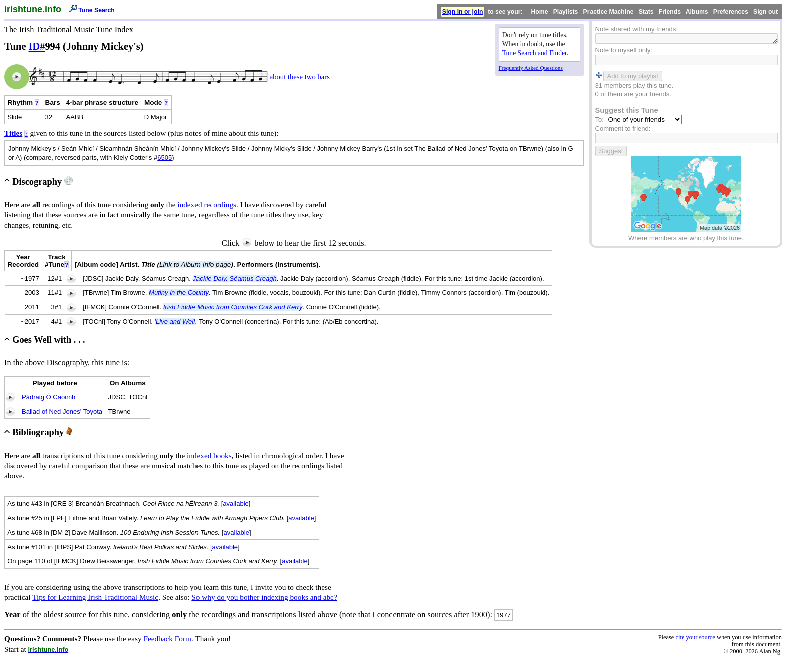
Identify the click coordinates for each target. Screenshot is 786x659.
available (236, 503)
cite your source (695, 637)
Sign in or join (462, 11)
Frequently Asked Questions (531, 68)
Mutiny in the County (179, 292)
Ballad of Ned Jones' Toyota (62, 411)
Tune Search (96, 10)
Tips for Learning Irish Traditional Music (95, 597)
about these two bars (299, 77)
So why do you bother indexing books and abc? (264, 597)
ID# (37, 46)
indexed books (209, 455)
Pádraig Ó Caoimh (48, 397)
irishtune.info (32, 9)
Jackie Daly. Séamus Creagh (235, 278)
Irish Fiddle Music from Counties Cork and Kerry (233, 307)
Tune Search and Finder (534, 53)
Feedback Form (167, 638)
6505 (164, 157)
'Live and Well (175, 321)
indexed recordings (206, 204)
